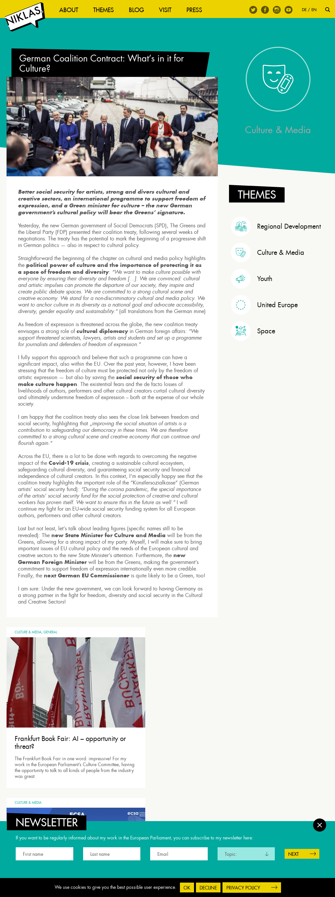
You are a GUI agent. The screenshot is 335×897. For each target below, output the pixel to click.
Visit (168, 10)
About (71, 10)
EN (313, 9)
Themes (107, 10)
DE (304, 9)
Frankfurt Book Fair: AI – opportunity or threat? (49, 737)
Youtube (288, 10)
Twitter (253, 10)
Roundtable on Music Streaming (155, 737)
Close (319, 821)
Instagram (277, 10)
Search (328, 10)
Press (197, 10)
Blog (139, 10)
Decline (208, 888)
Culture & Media (28, 655)
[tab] (279, 238)
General (50, 655)
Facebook (265, 10)
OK (187, 888)
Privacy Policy (243, 888)
